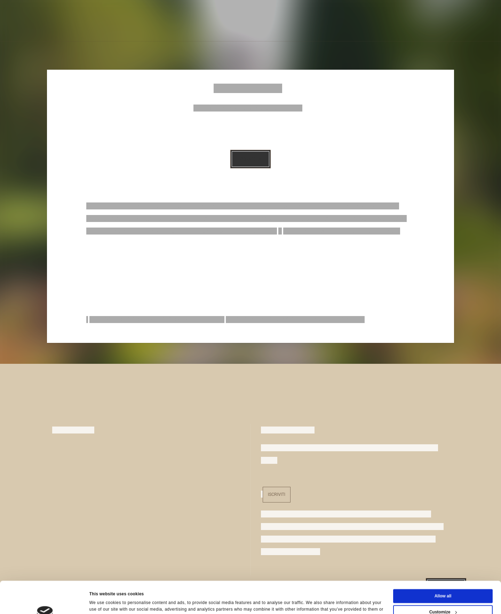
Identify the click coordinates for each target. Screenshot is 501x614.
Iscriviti (276, 494)
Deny (443, 598)
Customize (443, 582)
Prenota (250, 159)
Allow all (443, 565)
